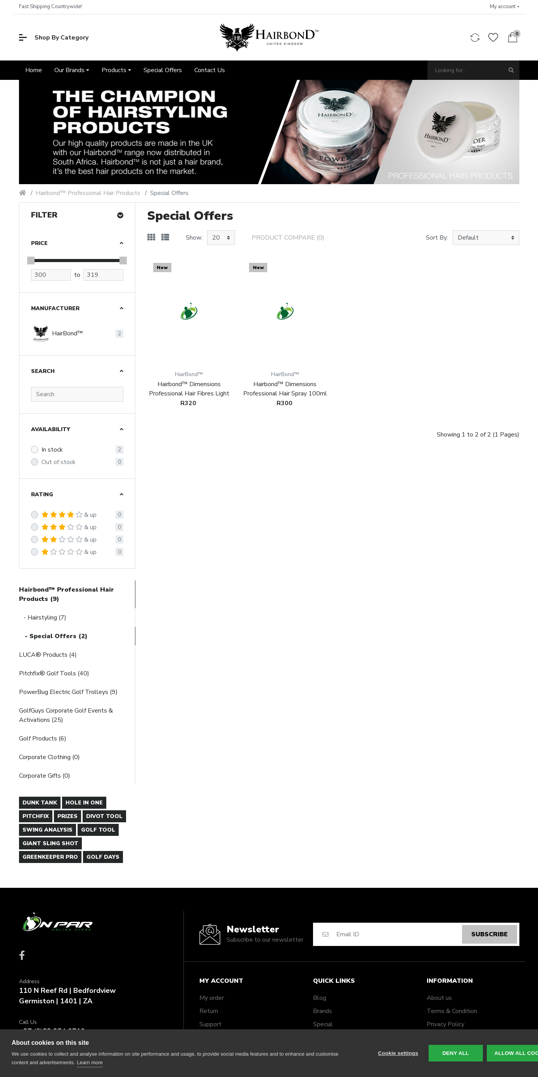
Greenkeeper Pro (50, 857)
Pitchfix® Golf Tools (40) (54, 673)
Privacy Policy (445, 1024)
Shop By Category (53, 37)
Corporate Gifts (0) (44, 776)
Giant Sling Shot (50, 843)
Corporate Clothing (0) (49, 757)
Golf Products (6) (42, 738)
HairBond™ (57, 333)
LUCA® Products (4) (48, 655)
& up (69, 515)
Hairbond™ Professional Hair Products (89, 193)
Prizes (67, 816)
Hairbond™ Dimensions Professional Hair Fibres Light (189, 389)
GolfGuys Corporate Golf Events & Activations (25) (66, 715)
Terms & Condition (452, 1011)
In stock (52, 449)
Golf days (102, 857)
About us (439, 998)
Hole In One (84, 802)
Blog (319, 998)
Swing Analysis (47, 830)
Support (210, 1024)
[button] (504, 7)
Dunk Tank (39, 802)
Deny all (455, 1053)
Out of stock (59, 462)
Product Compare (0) (288, 237)
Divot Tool (104, 816)
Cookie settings (398, 1053)
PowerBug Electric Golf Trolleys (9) (68, 692)
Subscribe (489, 934)
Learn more (89, 1062)
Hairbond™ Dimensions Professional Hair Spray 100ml (285, 389)
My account (221, 981)
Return (208, 1011)
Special (323, 1024)
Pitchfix (35, 816)
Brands (322, 1011)
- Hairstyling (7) (42, 617)
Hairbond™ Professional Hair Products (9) (66, 594)
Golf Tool (98, 830)
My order (211, 998)
